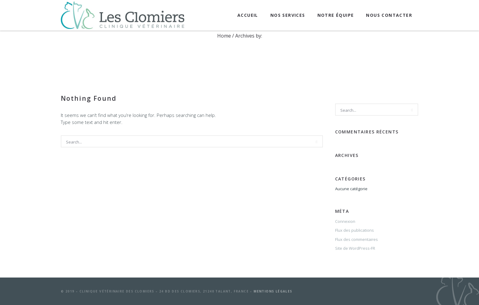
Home (224, 35)
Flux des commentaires (356, 239)
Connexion (345, 221)
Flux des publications (354, 230)
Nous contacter (389, 15)
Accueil (247, 15)
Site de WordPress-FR (355, 248)
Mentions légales (273, 291)
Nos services (287, 15)
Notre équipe (335, 15)
